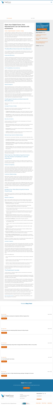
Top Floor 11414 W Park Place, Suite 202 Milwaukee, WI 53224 (24, 395)
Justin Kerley (4, 314)
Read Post (4, 318)
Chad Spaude (10, 18)
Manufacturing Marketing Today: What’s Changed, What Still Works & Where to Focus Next (19, 344)
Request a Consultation (42, 29)
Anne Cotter (4, 371)
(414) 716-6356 (22, 398)
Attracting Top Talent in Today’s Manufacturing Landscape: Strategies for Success (17, 373)
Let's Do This (26, 387)
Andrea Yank (4, 328)
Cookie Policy (49, 403)
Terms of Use (44, 403)
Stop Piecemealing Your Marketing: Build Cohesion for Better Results (14, 330)
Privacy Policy (38, 403)
